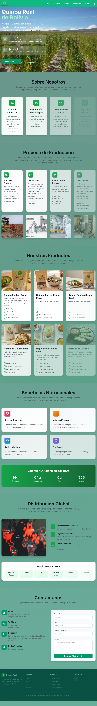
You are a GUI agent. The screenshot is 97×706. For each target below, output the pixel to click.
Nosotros (56, 4)
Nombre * (57, 614)
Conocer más (11, 61)
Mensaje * (57, 639)
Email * (56, 622)
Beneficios (77, 4)
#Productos (30, 63)
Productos (66, 4)
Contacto (87, 4)
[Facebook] (94, 4)
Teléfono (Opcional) (60, 630)
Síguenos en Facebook (16, 649)
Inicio (48, 4)
